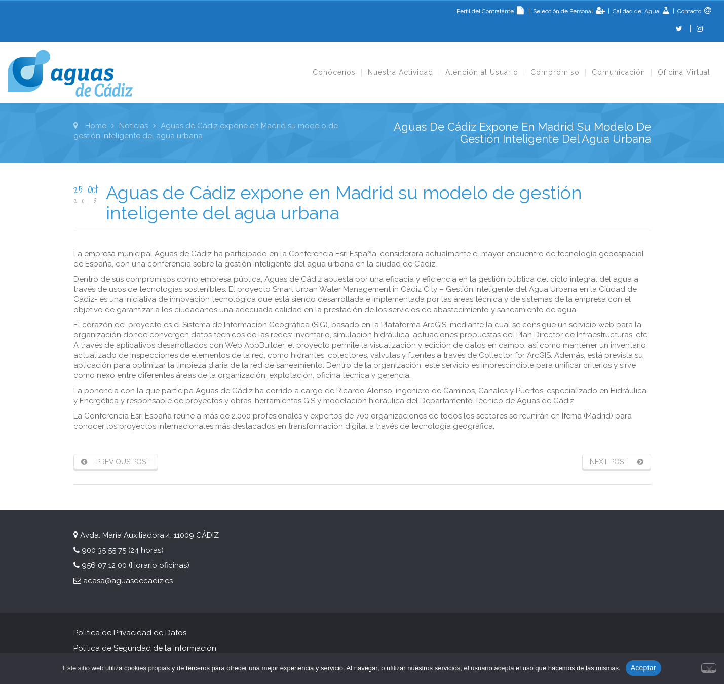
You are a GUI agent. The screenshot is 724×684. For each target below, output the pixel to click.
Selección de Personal (563, 11)
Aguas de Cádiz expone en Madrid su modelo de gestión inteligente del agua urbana (344, 202)
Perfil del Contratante (491, 11)
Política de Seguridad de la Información (145, 648)
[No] (708, 667)
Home (95, 125)
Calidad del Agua (637, 11)
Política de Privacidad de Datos (129, 632)
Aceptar (643, 668)
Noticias (133, 125)
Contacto (688, 11)
